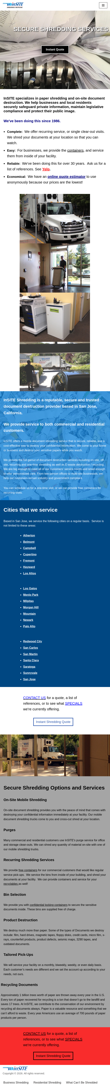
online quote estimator (66, 177)
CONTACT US (34, 1023)
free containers (28, 860)
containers (75, 150)
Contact (24, 1077)
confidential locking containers (48, 894)
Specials (8, 1077)
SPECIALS (73, 693)
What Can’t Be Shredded (81, 1072)
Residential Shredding (47, 1072)
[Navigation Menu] (103, 5)
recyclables (11, 873)
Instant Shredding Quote (53, 712)
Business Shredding (15, 1072)
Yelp (46, 169)
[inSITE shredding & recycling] (13, 5)
